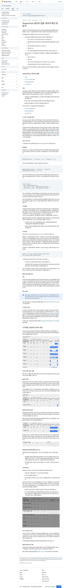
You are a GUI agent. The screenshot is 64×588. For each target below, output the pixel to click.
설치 (16, 1)
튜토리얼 (7, 8)
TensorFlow (24, 20)
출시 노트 (44, 574)
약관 (20, 586)
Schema (40, 234)
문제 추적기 (44, 572)
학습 (29, 20)
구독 (59, 586)
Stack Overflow (45, 576)
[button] (8, 75)
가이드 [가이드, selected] (13, 8)
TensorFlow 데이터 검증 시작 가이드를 (50, 321)
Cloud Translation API (31, 15)
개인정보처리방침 (26, 586)
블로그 (21, 572)
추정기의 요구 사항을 (42, 551)
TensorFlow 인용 (45, 581)
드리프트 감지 (28, 84)
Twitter (21, 576)
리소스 (33, 1)
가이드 (40, 20)
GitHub (59, 1)
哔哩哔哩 (21, 579)
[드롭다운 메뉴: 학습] (23, 1)
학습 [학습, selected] (21, 1)
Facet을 (24, 332)
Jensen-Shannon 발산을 (52, 313)
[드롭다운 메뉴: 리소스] (36, 1)
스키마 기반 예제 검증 (30, 79)
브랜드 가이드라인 (45, 579)
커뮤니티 (40, 1)
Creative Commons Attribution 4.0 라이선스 (44, 557)
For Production (6, 6)
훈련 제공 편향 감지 (29, 82)
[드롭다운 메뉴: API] (29, 1)
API (26, 1)
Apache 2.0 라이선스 (30, 559)
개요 (2, 8)
